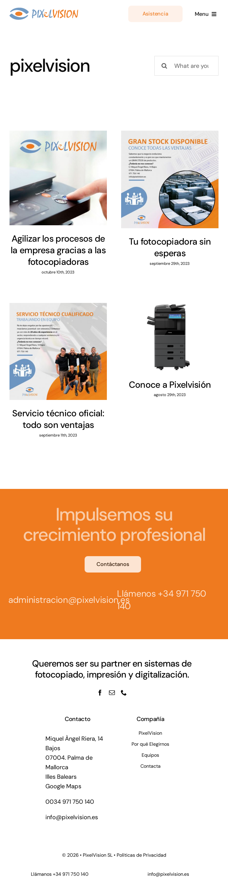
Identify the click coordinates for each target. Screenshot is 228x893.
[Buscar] (164, 66)
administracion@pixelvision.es (67, 600)
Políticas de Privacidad (141, 855)
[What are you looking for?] (186, 66)
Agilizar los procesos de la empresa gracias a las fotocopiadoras (58, 250)
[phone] (124, 693)
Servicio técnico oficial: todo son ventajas (58, 419)
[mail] (112, 693)
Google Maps (63, 786)
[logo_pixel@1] (44, 9)
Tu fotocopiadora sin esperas (170, 247)
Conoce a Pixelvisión (170, 384)
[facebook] (100, 693)
